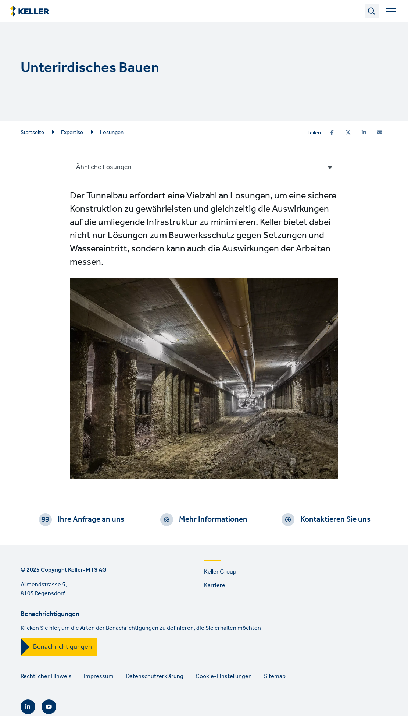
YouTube (49, 706)
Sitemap (275, 676)
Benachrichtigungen (62, 647)
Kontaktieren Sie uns (335, 519)
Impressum (99, 676)
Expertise (72, 132)
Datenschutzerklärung (154, 676)
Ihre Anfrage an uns (91, 519)
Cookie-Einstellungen (224, 676)
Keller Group (220, 572)
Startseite (32, 132)
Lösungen (112, 132)
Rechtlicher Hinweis (46, 676)
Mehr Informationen (213, 519)
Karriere (214, 585)
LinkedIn (28, 706)
